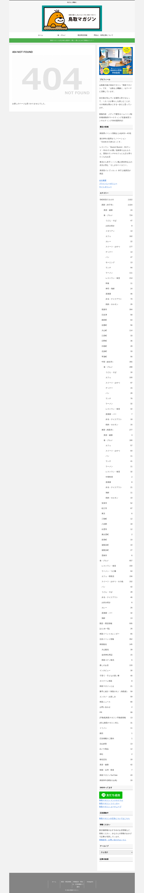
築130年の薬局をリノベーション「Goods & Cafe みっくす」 (113, 140)
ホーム (54, 882)
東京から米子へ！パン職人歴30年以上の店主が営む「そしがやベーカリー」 (116, 163)
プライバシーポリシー (108, 184)
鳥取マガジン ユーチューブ (110, 807)
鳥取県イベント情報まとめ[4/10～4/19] (115, 133)
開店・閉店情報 (66, 882)
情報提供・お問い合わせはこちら (112, 840)
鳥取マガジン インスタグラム (111, 800)
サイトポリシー (105, 187)
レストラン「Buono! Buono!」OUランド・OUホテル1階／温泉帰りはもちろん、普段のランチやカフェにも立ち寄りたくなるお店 (116, 152)
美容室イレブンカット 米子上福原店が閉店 (115, 172)
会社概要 (102, 180)
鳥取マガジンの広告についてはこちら (114, 818)
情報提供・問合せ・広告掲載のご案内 (78, 884)
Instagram (90, 882)
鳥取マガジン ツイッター (109, 804)
